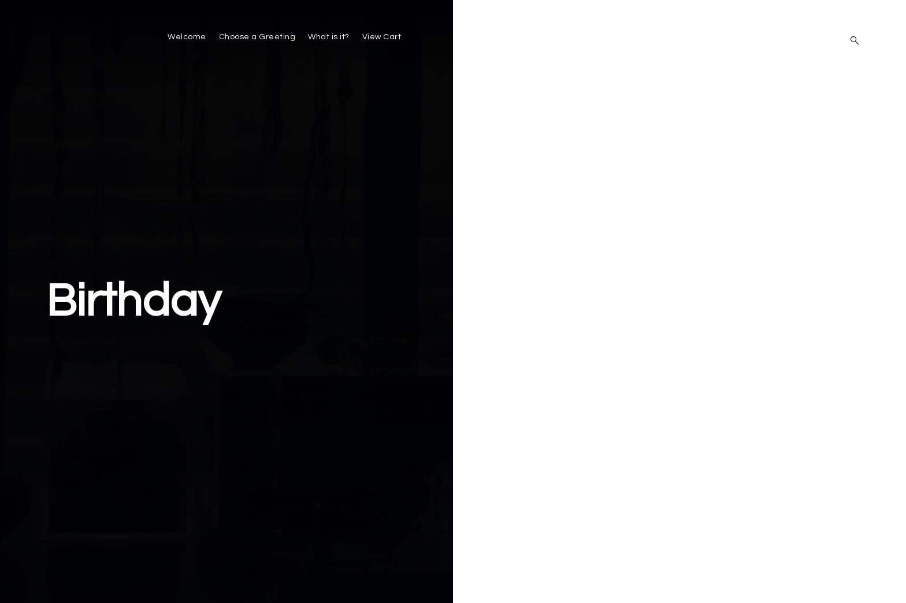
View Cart (382, 37)
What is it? (329, 37)
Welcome (187, 37)
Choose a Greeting (257, 37)
